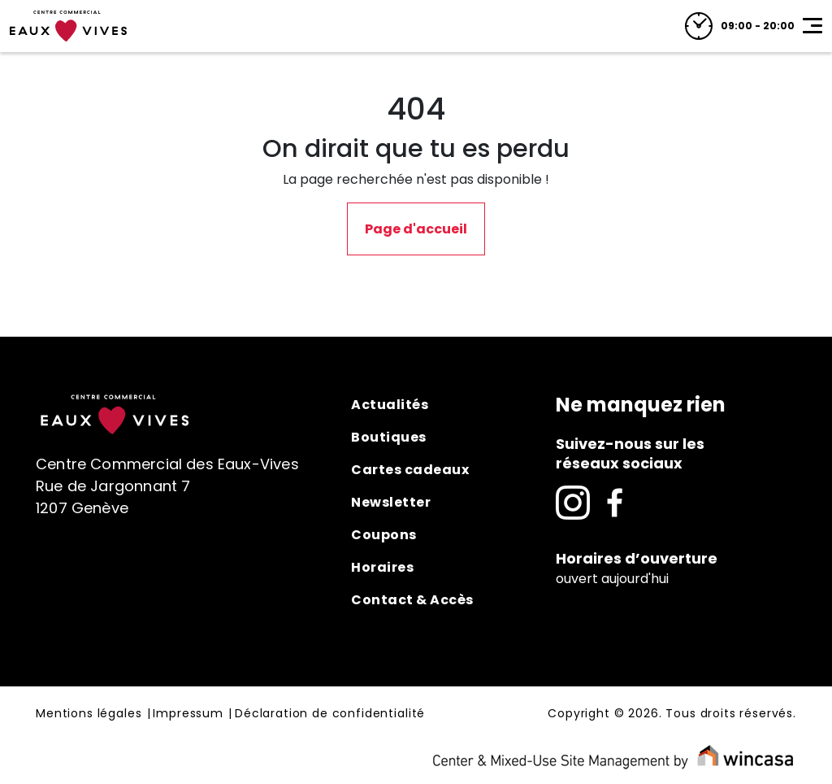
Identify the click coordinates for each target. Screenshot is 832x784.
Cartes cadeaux (410, 469)
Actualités (389, 404)
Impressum (188, 714)
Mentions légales (88, 714)
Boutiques (389, 437)
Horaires (382, 567)
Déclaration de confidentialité (330, 714)
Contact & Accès (412, 599)
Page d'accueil (416, 229)
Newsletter (391, 502)
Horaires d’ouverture (636, 558)
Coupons (384, 534)
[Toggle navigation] (812, 26)
